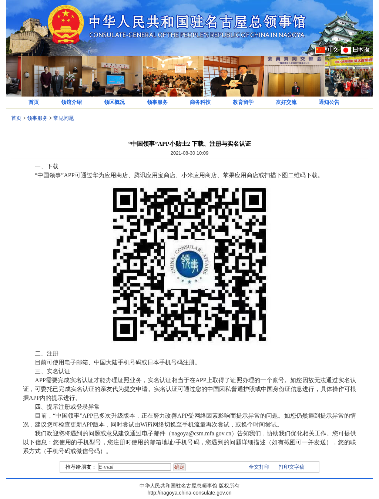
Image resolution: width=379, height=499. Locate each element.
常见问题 (63, 118)
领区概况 (114, 102)
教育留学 (243, 102)
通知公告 (329, 102)
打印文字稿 (292, 467)
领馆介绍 (71, 102)
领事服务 (157, 102)
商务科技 (200, 102)
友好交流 (286, 102)
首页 (33, 102)
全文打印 (259, 467)
